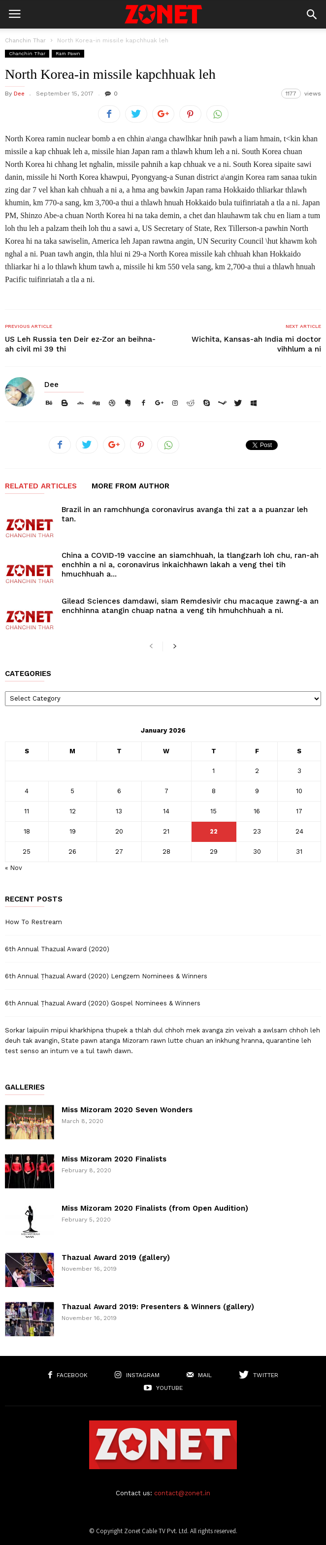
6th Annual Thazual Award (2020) (57, 949)
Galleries (25, 1087)
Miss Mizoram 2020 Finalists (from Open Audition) (155, 1208)
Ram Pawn (68, 53)
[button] (311, 14)
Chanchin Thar (25, 40)
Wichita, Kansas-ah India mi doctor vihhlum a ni (256, 344)
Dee (19, 93)
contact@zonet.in (182, 1493)
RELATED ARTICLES (41, 486)
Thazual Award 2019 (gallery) (116, 1257)
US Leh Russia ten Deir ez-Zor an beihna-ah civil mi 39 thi (80, 344)
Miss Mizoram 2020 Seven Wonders (127, 1109)
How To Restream (33, 922)
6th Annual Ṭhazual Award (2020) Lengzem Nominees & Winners (106, 976)
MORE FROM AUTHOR (130, 486)
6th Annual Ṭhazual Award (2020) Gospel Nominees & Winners (102, 1003)
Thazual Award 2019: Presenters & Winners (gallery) (158, 1306)
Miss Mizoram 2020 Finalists (114, 1159)
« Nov (13, 867)
